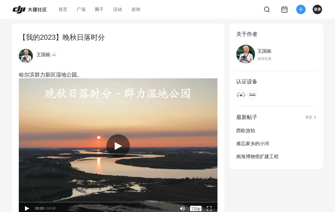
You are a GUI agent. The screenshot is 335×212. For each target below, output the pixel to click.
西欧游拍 (245, 130)
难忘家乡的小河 (252, 143)
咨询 (135, 9)
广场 (81, 9)
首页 (62, 9)
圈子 (99, 9)
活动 (117, 9)
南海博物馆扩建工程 (257, 156)
